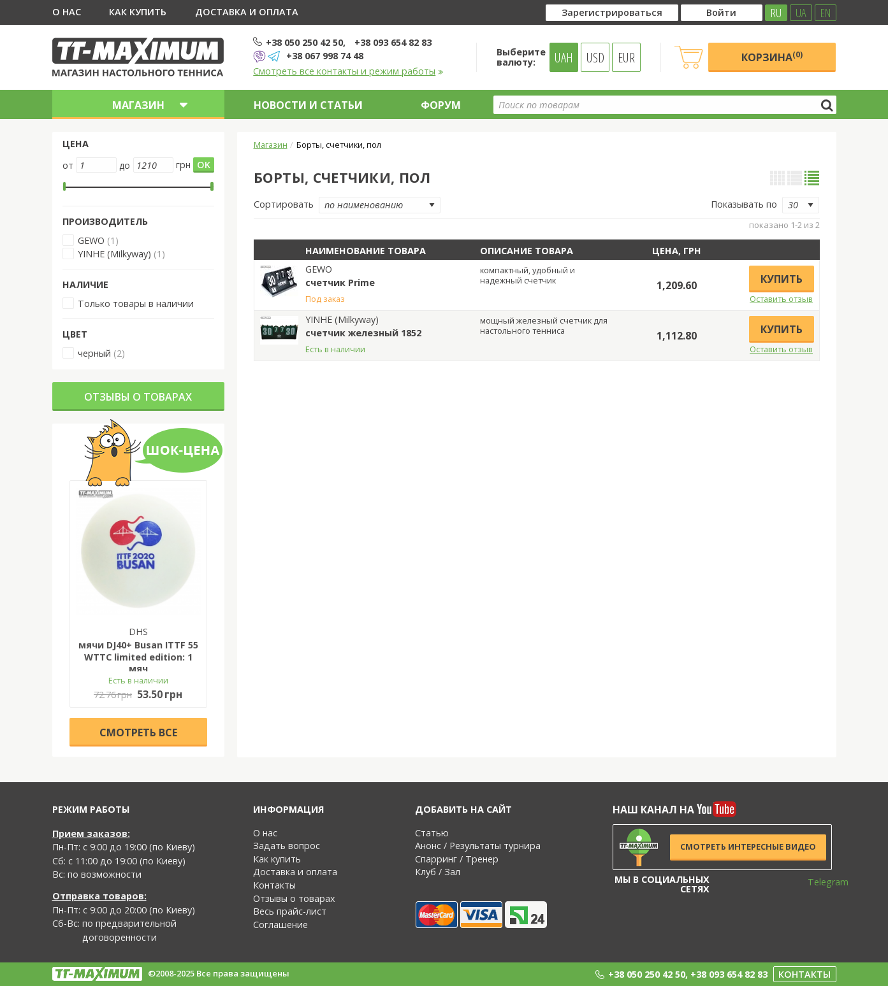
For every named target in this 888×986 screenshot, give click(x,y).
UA (801, 12)
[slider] (64, 186)
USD (595, 57)
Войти (721, 12)
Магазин (271, 144)
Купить (782, 279)
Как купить (137, 12)
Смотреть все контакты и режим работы (348, 71)
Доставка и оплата (246, 12)
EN (825, 12)
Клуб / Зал (437, 872)
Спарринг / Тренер (457, 859)
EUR (626, 57)
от (67, 165)
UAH (564, 57)
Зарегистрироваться (612, 12)
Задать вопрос (286, 846)
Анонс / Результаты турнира (478, 846)
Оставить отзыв (781, 298)
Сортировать (284, 204)
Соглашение (280, 924)
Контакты (274, 885)
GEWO (91, 240)
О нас (66, 12)
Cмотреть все (138, 732)
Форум (441, 105)
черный (94, 353)
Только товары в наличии (136, 303)
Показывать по (744, 204)
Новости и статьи (308, 105)
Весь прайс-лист (289, 911)
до (124, 165)
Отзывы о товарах (138, 397)
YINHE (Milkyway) (114, 254)
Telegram (820, 882)
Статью (432, 833)
